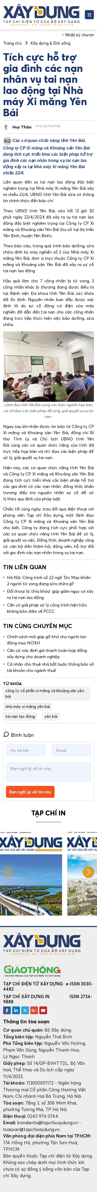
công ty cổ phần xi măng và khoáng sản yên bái (44, 693)
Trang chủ (12, 43)
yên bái (50, 716)
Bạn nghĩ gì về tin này (30, 791)
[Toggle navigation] (89, 14)
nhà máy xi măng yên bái (27, 706)
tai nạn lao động (20, 716)
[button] (88, 872)
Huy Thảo (22, 127)
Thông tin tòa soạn (26, 1021)
